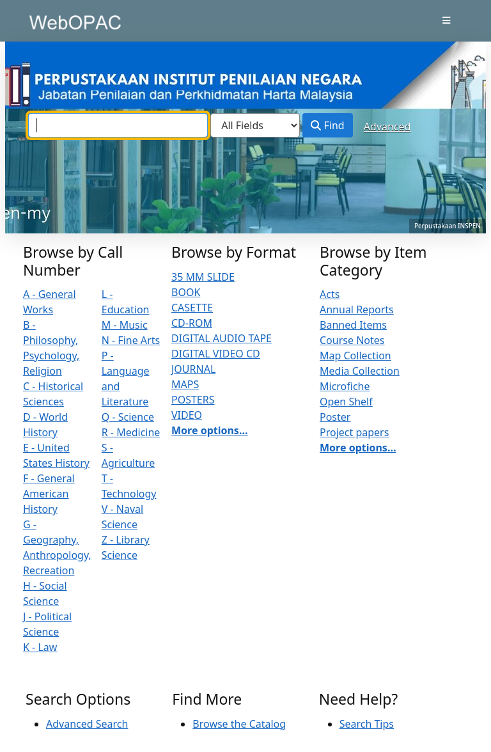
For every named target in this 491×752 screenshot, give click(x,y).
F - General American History (49, 493)
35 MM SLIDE (203, 277)
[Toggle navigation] (446, 20)
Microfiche (345, 386)
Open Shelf (346, 402)
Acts (329, 294)
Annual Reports (357, 309)
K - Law (40, 647)
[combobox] (118, 125)
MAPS (185, 384)
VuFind (48, 22)
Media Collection (360, 371)
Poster (335, 417)
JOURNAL (193, 369)
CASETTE (192, 308)
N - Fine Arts (131, 340)
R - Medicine (131, 432)
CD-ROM (191, 323)
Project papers (354, 432)
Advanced (387, 127)
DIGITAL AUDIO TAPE (221, 338)
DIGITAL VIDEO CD (215, 354)
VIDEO (186, 415)
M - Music (125, 325)
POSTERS (193, 400)
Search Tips (366, 724)
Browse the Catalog (239, 724)
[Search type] (255, 125)
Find (327, 125)
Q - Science (128, 417)
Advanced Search (87, 724)
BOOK (185, 292)
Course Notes (352, 340)
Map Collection (355, 356)
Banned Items (353, 325)
